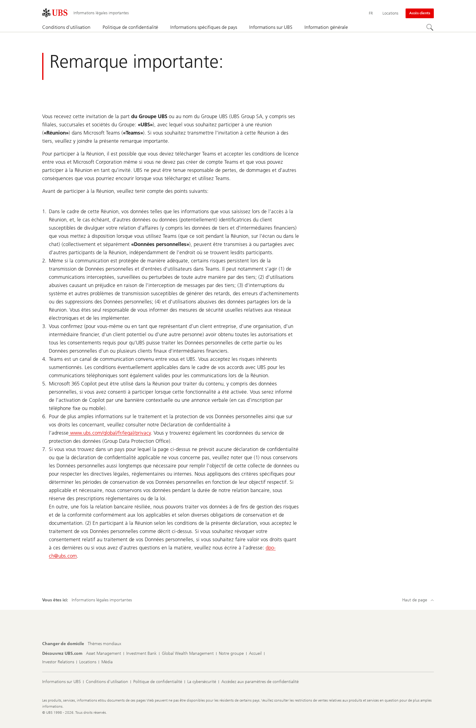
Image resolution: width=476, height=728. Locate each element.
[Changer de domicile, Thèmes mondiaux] (104, 644)
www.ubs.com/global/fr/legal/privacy (110, 433)
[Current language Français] (370, 13)
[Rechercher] (430, 27)
